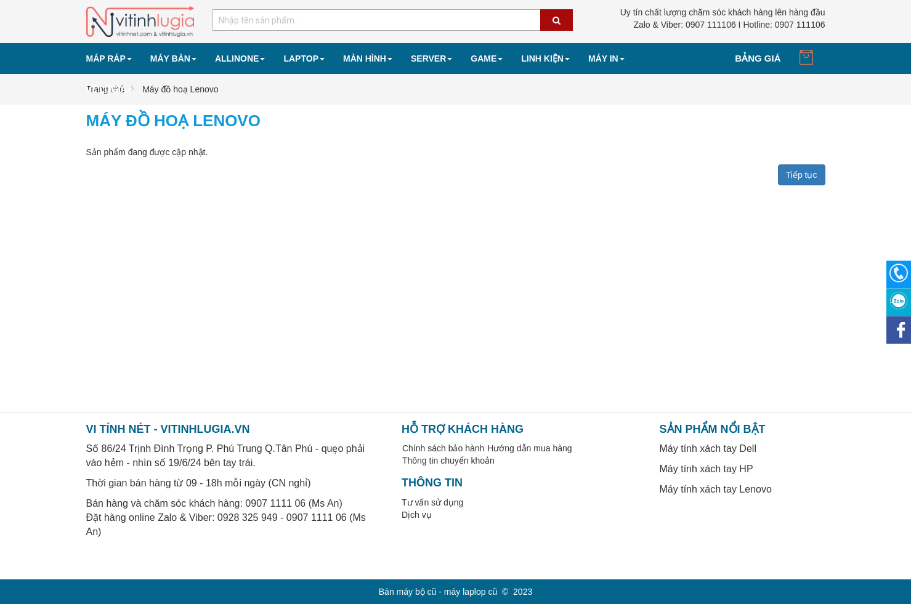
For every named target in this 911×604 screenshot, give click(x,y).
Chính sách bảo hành (443, 448)
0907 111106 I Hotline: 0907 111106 (729, 25)
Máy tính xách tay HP (706, 469)
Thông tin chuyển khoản (448, 460)
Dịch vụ (417, 515)
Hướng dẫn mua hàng (529, 448)
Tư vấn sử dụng (432, 502)
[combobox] (393, 20)
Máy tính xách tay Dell (708, 448)
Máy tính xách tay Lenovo (716, 489)
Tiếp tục (801, 175)
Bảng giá (757, 58)
